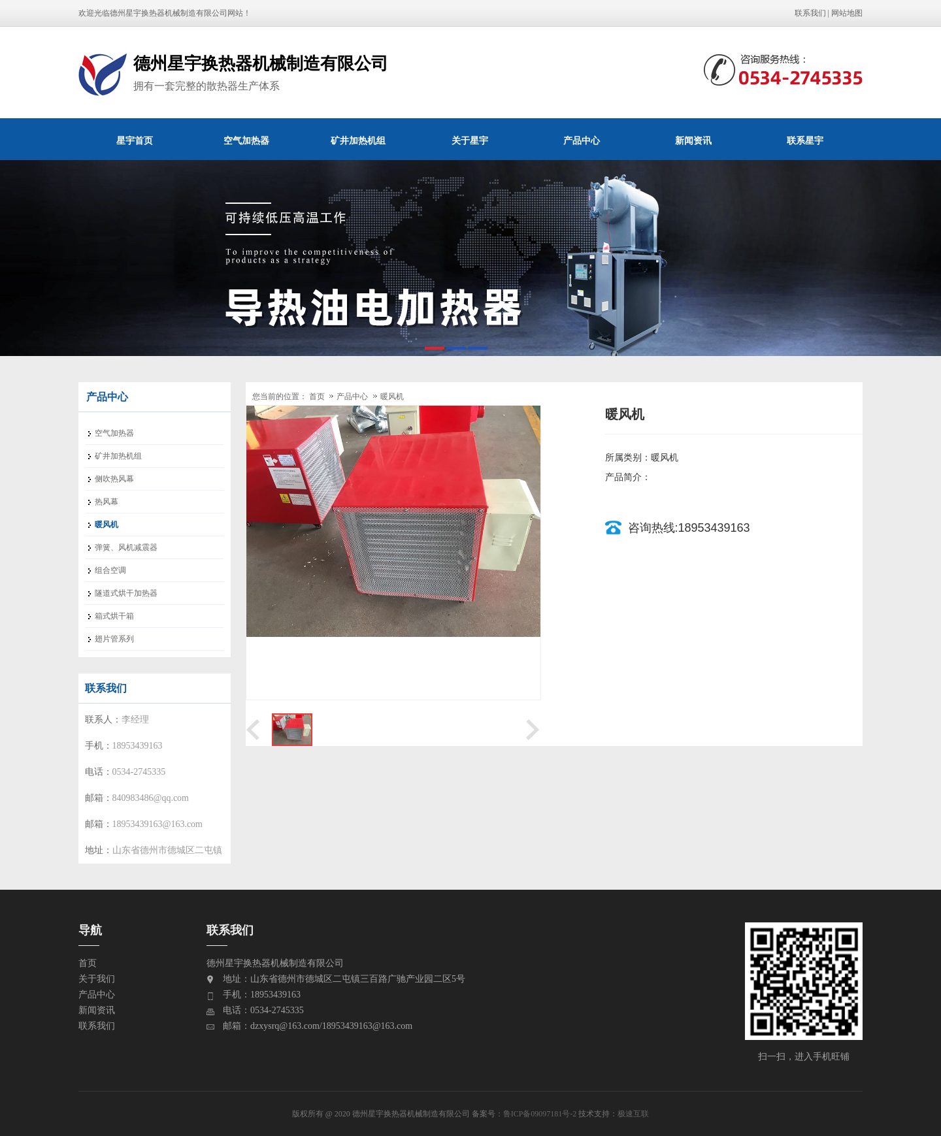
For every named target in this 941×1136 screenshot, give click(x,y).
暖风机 (392, 396)
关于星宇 (470, 140)
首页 (317, 396)
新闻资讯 (693, 140)
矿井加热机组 (358, 140)
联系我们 (810, 13)
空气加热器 (246, 140)
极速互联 (633, 1113)
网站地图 (847, 13)
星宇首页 (134, 140)
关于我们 (96, 979)
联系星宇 (805, 140)
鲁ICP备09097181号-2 (540, 1113)
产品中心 (581, 140)
